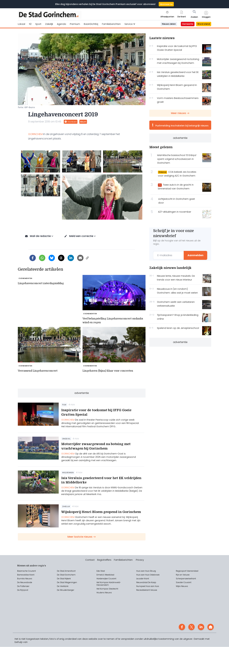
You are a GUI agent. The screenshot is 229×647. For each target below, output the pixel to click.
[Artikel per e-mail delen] (80, 258)
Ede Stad (101, 571)
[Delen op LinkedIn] (71, 258)
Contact (90, 560)
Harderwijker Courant (106, 578)
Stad (62, 582)
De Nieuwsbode (24, 582)
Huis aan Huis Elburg (146, 571)
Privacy (140, 560)
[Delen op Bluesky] (52, 258)
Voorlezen (70, 121)
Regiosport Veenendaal (187, 571)
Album (83, 121)
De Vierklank (62, 586)
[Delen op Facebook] (33, 258)
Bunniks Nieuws (24, 578)
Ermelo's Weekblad (105, 575)
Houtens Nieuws (104, 592)
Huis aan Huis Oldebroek (148, 575)
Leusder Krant (142, 578)
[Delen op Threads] (61, 258)
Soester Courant (183, 582)
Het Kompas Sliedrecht (107, 589)
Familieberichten (123, 560)
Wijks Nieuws (182, 586)
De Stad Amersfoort (66, 571)
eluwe (154, 590)
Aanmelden (195, 255)
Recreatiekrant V (144, 590)
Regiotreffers (104, 560)
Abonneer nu (166, 4)
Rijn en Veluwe (183, 575)
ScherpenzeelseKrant (186, 578)
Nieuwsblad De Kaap (146, 582)
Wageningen (70, 582)
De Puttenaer (23, 586)
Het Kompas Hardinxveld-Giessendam (109, 583)
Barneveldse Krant (25, 575)
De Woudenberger (65, 590)
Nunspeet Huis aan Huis (147, 586)
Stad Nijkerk (65, 578)
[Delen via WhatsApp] (42, 258)
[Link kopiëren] (87, 258)
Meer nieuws (180, 113)
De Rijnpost (22, 590)
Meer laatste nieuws (81, 536)
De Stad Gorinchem (66, 575)
